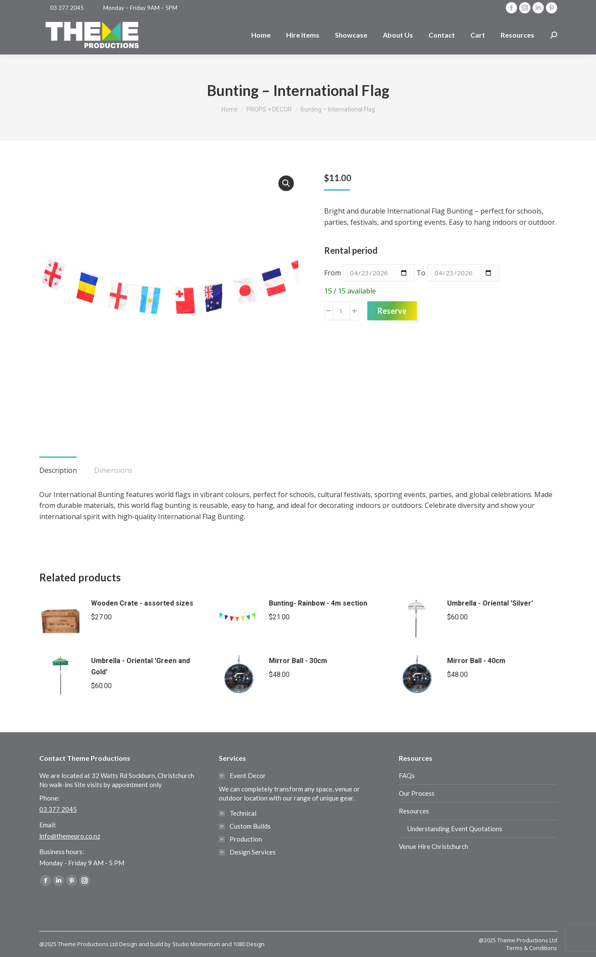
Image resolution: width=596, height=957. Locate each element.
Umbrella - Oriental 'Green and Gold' (140, 666)
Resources (414, 811)
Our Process (417, 793)
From (332, 273)
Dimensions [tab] (113, 470)
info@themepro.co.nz (69, 836)
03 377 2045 (67, 7)
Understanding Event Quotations (454, 829)
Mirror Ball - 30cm (298, 661)
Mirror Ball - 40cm (476, 661)
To (421, 273)
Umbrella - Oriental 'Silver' (490, 603)
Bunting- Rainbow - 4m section (318, 603)
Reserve (392, 311)
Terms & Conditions (531, 948)
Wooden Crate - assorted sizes (142, 603)
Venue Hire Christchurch (433, 846)
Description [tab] (58, 470)
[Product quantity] (341, 310)
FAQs (407, 775)
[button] (286, 183)
